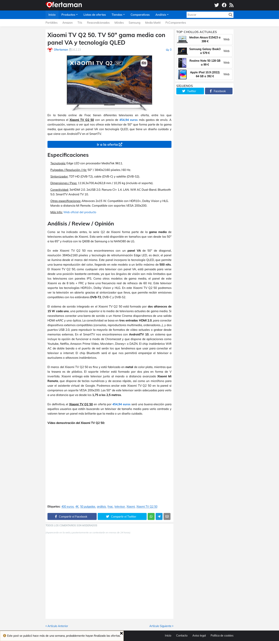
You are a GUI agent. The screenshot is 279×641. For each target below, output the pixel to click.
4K (77, 506)
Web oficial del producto (79, 212)
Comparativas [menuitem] (140, 14)
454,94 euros (128, 120)
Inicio (168, 635)
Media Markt (153, 22)
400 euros (67, 506)
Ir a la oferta (107, 144)
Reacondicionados (98, 22)
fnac (110, 506)
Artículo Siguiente (160, 626)
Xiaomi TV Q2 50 (146, 506)
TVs (80, 22)
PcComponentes (175, 22)
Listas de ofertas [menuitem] (95, 14)
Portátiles (52, 22)
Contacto (182, 635)
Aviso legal (199, 635)
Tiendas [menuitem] (117, 14)
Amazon (67, 22)
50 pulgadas (87, 506)
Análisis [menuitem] (160, 14)
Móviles (119, 22)
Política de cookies (222, 635)
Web (226, 39)
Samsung (134, 22)
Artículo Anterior (57, 626)
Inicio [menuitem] (52, 14)
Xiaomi (131, 506)
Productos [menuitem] (68, 14)
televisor (120, 506)
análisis (101, 506)
